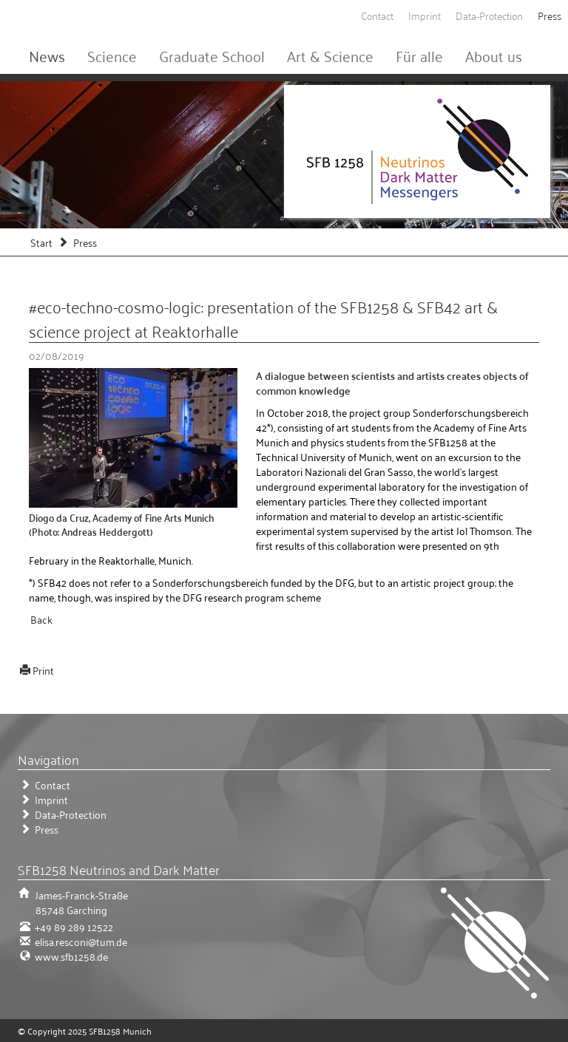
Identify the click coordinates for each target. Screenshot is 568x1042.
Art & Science (330, 55)
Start (41, 242)
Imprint (424, 15)
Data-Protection (489, 15)
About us (493, 55)
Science (112, 55)
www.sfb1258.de (70, 956)
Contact (377, 15)
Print (43, 670)
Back (41, 619)
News (47, 55)
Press (549, 15)
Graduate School (212, 55)
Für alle (419, 55)
